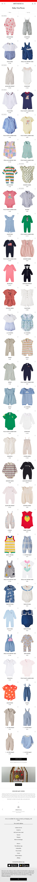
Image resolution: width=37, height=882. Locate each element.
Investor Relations (18, 855)
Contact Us (18, 830)
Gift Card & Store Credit (18, 832)
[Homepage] (19, 3)
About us (18, 843)
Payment (18, 834)
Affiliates (18, 858)
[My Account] (32, 4)
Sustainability (18, 848)
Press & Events (18, 850)
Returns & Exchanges (18, 839)
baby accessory (24, 800)
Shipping (18, 837)
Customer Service (18, 827)
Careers (18, 853)
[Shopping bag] (35, 4)
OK (18, 879)
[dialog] (18, 875)
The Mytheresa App (18, 846)
